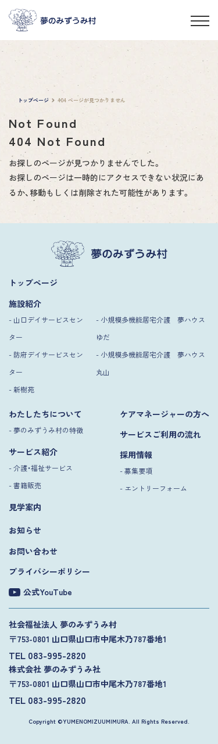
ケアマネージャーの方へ (164, 414)
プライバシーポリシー (49, 571)
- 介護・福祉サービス (41, 468)
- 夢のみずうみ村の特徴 (46, 430)
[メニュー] (200, 23)
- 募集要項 (136, 470)
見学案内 (25, 507)
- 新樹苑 (21, 389)
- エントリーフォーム (153, 488)
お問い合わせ (33, 551)
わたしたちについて (45, 414)
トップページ (33, 282)
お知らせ (25, 530)
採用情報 (136, 454)
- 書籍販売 (25, 485)
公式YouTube (40, 592)
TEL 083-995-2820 (47, 655)
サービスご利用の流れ (160, 434)
